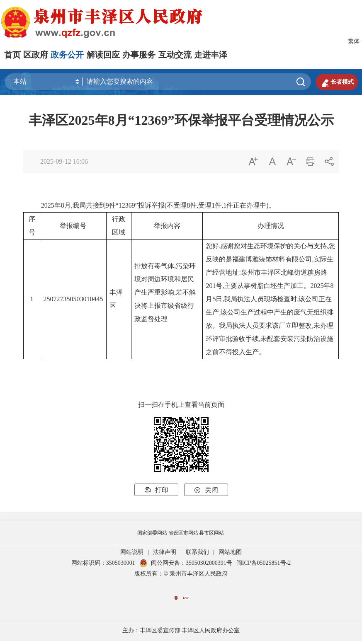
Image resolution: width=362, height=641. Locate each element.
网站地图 (230, 552)
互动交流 (175, 54)
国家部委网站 (152, 533)
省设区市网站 (183, 533)
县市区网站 (211, 533)
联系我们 (197, 552)
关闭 (206, 489)
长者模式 (337, 82)
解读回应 (103, 54)
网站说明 (131, 552)
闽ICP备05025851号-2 (263, 563)
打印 (156, 489)
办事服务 (138, 54)
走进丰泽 (210, 54)
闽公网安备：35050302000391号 (185, 563)
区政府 (35, 54)
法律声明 (164, 552)
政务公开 (67, 54)
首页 (12, 54)
